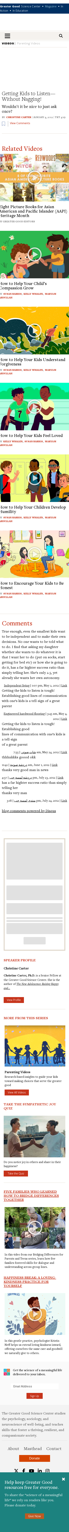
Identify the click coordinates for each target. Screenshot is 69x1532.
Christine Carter (18, 117)
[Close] (63, 1479)
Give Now (34, 1516)
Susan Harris (12, 293)
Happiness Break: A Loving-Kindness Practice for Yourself (30, 1281)
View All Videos (17, 1092)
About (13, 1448)
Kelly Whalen (33, 293)
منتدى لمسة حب (25, 801)
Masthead (33, 1448)
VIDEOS (8, 43)
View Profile (14, 1000)
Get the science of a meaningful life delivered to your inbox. (33, 1372)
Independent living (16, 685)
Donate (34, 1458)
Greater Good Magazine (34, 24)
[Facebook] (23, 1471)
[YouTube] (31, 1471)
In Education (20, 10)
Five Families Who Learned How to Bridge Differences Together (31, 1195)
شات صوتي (28, 752)
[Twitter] (16, 1471)
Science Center (31, 6)
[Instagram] (47, 1471)
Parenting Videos (28, 43)
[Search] (61, 36)
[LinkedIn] (40, 1471)
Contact (53, 1448)
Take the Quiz (16, 1173)
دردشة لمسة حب (20, 777)
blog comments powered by (29, 810)
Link (64, 685)
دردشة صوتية (18, 765)
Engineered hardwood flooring (24, 714)
